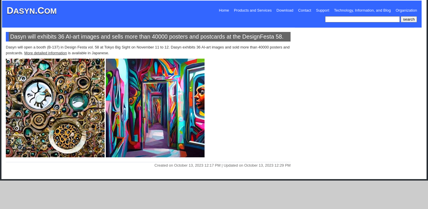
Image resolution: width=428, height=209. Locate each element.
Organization (406, 10)
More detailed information (45, 53)
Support (322, 10)
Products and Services (253, 10)
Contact (304, 10)
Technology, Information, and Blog (362, 10)
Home (224, 10)
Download (285, 10)
